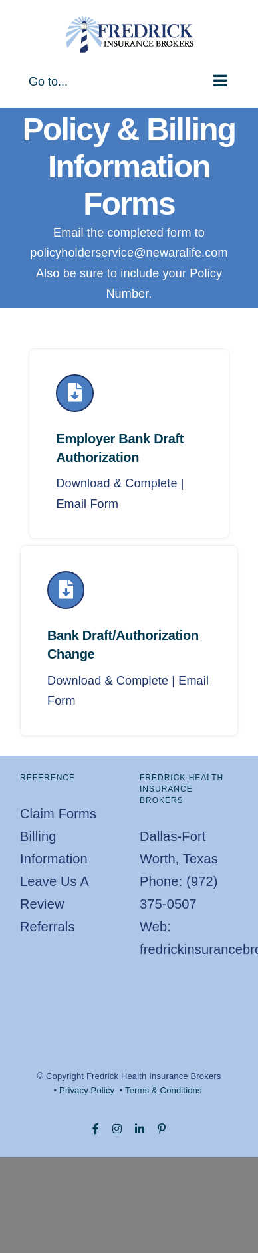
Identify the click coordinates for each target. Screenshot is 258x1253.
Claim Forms (58, 813)
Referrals (47, 926)
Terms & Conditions (163, 1090)
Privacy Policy (86, 1090)
